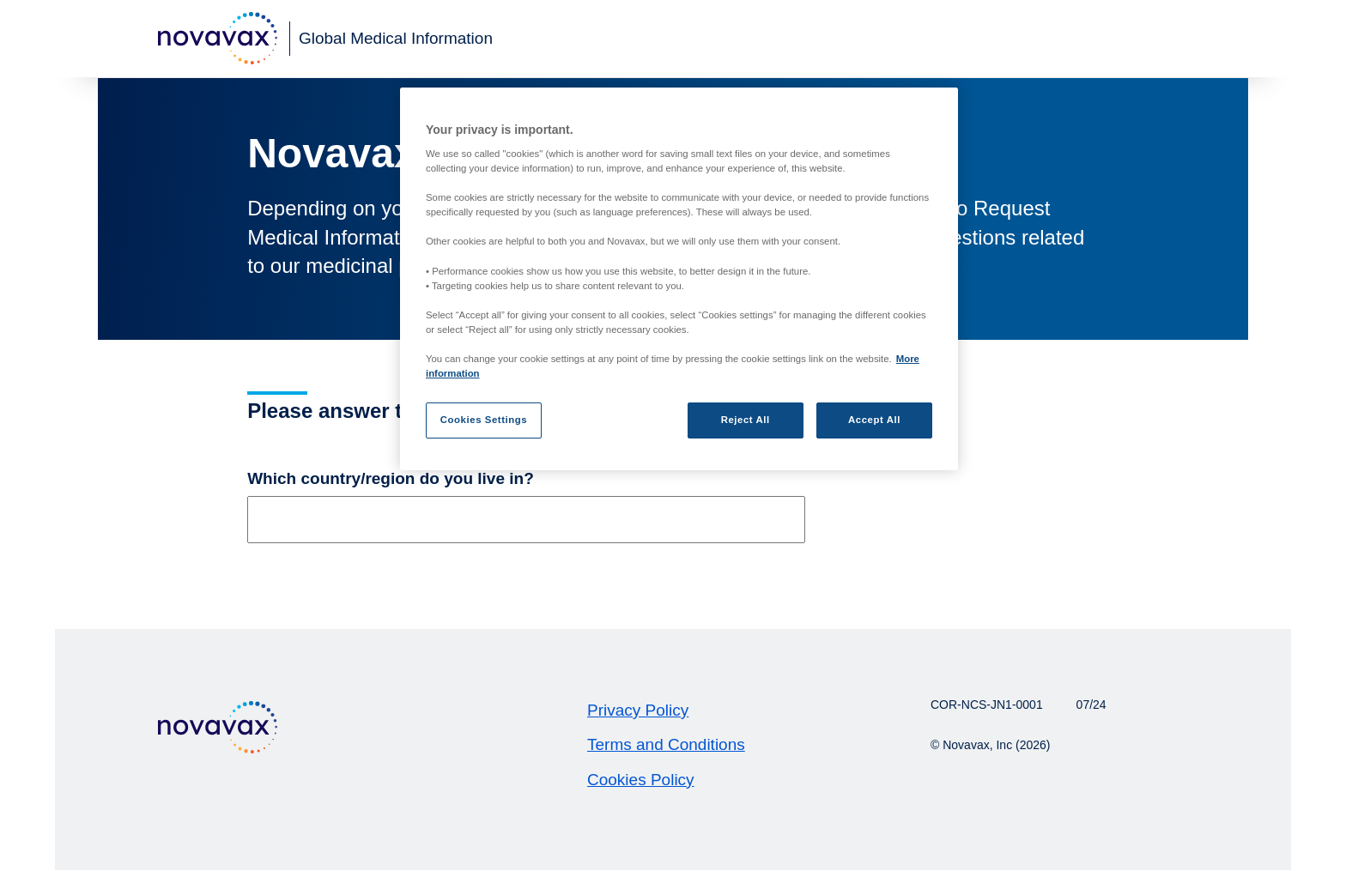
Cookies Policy (640, 780)
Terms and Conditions (666, 744)
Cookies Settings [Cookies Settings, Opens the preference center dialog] (483, 419)
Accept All (874, 419)
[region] (679, 279)
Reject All (745, 419)
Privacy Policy (637, 710)
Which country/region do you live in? (390, 478)
